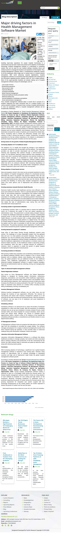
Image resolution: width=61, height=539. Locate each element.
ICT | (5, 33)
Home (55, 17)
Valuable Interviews (28, 509)
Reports (4, 502)
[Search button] (59, 8)
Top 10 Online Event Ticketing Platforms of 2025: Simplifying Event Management (38, 458)
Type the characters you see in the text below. (52, 57)
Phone (50, 42)
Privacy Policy (47, 509)
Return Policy (47, 505)
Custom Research (7, 498)
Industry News (26, 507)
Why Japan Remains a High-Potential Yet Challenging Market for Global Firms (8, 424)
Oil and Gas (52, 79)
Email (50, 37)
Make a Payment (48, 511)
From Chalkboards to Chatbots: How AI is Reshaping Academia (7, 456)
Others (51, 109)
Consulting (52, 105)
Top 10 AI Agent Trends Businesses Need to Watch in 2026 (23, 424)
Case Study (25, 505)
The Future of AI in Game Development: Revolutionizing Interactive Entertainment (38, 424)
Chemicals (52, 83)
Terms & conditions (48, 507)
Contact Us (46, 502)
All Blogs (44, 17)
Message (50, 50)
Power (50, 77)
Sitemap (25, 511)
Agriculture (52, 107)
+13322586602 (11, 523)
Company (50, 46)
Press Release (6, 507)
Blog (3, 509)
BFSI (50, 102)
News (24, 498)
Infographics (26, 502)
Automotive (52, 89)
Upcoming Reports (7, 505)
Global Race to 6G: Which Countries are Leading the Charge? (22, 456)
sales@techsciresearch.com (13, 521)
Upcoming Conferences (9, 511)
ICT (50, 90)
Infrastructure (53, 81)
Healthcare (52, 103)
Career (45, 498)
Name (50, 33)
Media (50, 96)
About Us (45, 500)
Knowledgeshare (27, 500)
